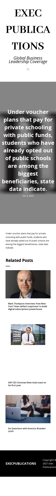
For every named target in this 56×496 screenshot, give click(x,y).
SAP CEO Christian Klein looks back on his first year (27, 384)
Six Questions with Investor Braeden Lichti (27, 430)
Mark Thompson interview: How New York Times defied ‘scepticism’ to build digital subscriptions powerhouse (27, 306)
